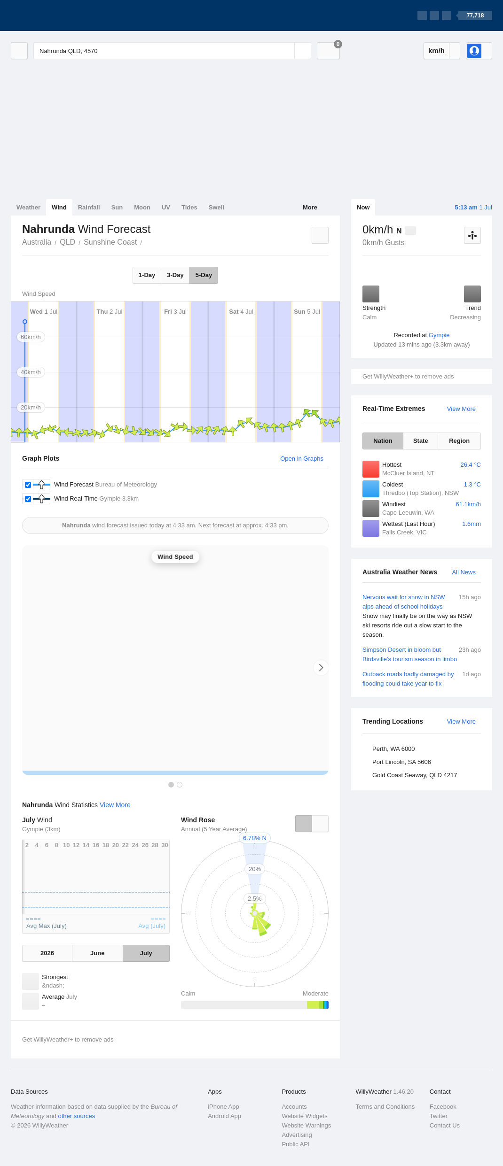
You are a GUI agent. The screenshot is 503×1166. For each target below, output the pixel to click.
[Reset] (286, 50)
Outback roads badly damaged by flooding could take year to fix (421, 678)
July (146, 953)
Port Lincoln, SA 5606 (401, 761)
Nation (382, 440)
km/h (436, 50)
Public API (295, 1144)
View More (461, 408)
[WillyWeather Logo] (55, 15)
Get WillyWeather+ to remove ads (408, 376)
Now (363, 207)
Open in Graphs (301, 458)
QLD (67, 242)
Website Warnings (306, 1125)
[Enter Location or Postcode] (172, 50)
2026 (47, 953)
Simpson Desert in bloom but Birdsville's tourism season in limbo (421, 654)
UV (166, 207)
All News (464, 572)
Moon (142, 207)
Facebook (443, 1106)
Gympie (439, 335)
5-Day (204, 274)
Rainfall (89, 207)
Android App (224, 1116)
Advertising (297, 1134)
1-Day (147, 274)
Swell (216, 207)
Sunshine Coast (110, 242)
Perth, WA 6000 (393, 748)
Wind (59, 207)
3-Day (175, 274)
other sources (76, 1116)
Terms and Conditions (385, 1106)
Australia (36, 242)
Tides (189, 207)
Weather (28, 207)
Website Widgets (304, 1116)
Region (459, 440)
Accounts (294, 1106)
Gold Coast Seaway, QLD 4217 (414, 775)
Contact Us (445, 1125)
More (310, 207)
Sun (117, 207)
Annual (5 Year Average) (214, 829)
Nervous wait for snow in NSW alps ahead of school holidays (421, 616)
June (97, 953)
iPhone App (223, 1106)
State (420, 440)
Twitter (439, 1116)
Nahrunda (147, 241)
